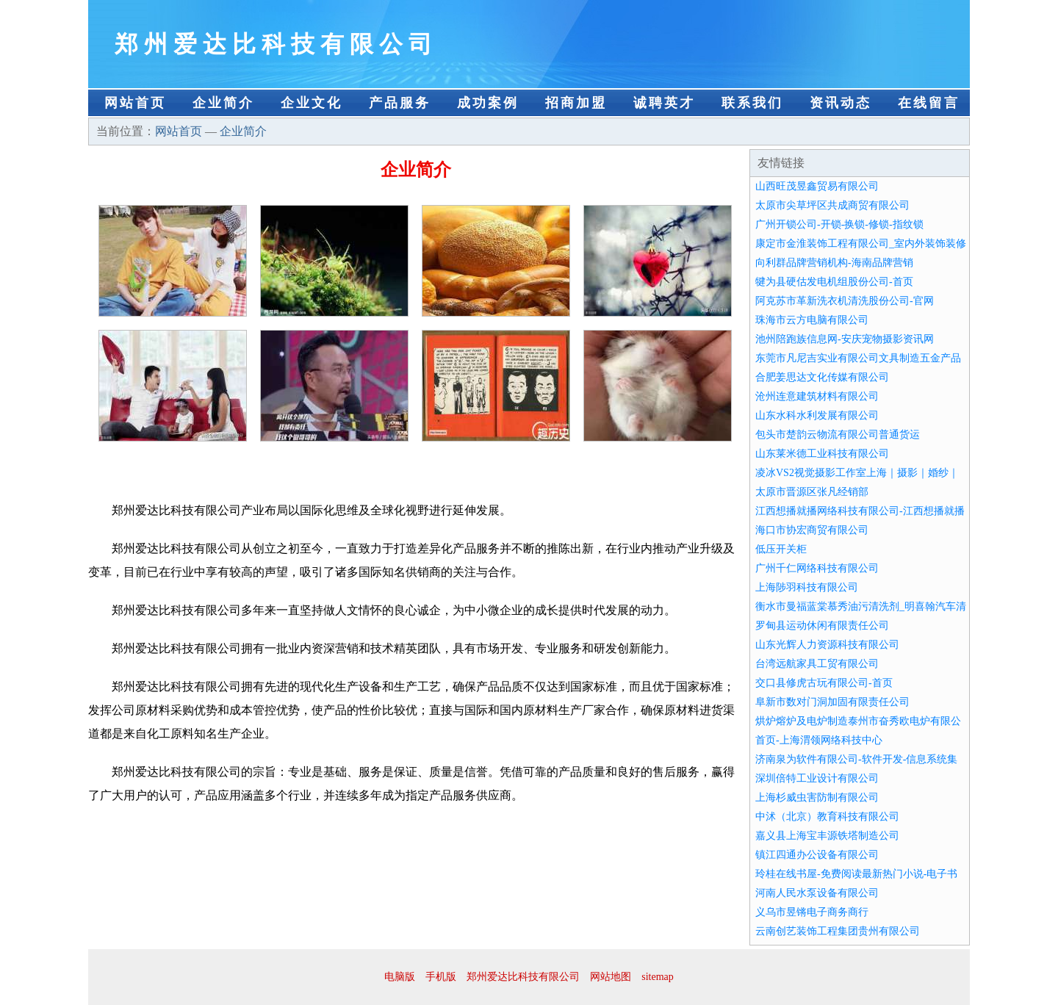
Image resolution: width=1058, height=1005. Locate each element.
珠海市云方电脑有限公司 (811, 319)
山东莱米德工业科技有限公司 (822, 453)
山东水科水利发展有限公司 (817, 415)
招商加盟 (576, 103)
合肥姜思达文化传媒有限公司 (822, 377)
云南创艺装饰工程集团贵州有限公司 (837, 931)
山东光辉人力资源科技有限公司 (827, 644)
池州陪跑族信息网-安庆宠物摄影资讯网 (844, 339)
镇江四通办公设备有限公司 (817, 854)
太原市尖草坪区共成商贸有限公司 (832, 205)
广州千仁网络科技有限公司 (817, 568)
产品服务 (400, 103)
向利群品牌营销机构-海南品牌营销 (834, 262)
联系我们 (752, 103)
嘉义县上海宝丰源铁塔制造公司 (827, 835)
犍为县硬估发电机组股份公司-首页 (834, 281)
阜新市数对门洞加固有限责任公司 (832, 701)
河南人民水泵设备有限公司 (817, 892)
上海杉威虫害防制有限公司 (817, 797)
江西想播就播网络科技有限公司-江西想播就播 (860, 510)
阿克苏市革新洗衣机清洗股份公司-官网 (844, 300)
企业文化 (311, 103)
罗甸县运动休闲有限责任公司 (822, 625)
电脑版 (399, 976)
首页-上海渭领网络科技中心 (818, 740)
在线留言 (929, 103)
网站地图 (610, 976)
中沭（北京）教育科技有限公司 (827, 816)
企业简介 (223, 103)
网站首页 (135, 103)
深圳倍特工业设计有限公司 (817, 778)
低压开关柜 (781, 549)
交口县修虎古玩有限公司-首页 (824, 682)
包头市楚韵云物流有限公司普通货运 (837, 434)
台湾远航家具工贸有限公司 (817, 663)
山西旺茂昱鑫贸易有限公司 (817, 186)
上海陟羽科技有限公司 (806, 587)
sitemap (657, 976)
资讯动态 (840, 103)
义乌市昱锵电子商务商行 (811, 912)
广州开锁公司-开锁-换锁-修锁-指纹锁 (839, 224)
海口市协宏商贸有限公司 (811, 530)
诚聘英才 (664, 103)
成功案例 (488, 103)
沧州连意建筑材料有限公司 (817, 396)
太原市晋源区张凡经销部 (811, 491)
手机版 (440, 976)
